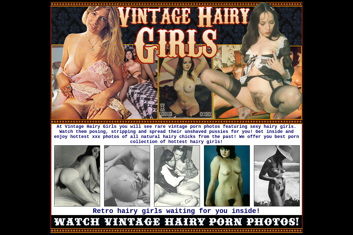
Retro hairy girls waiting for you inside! (176, 211)
